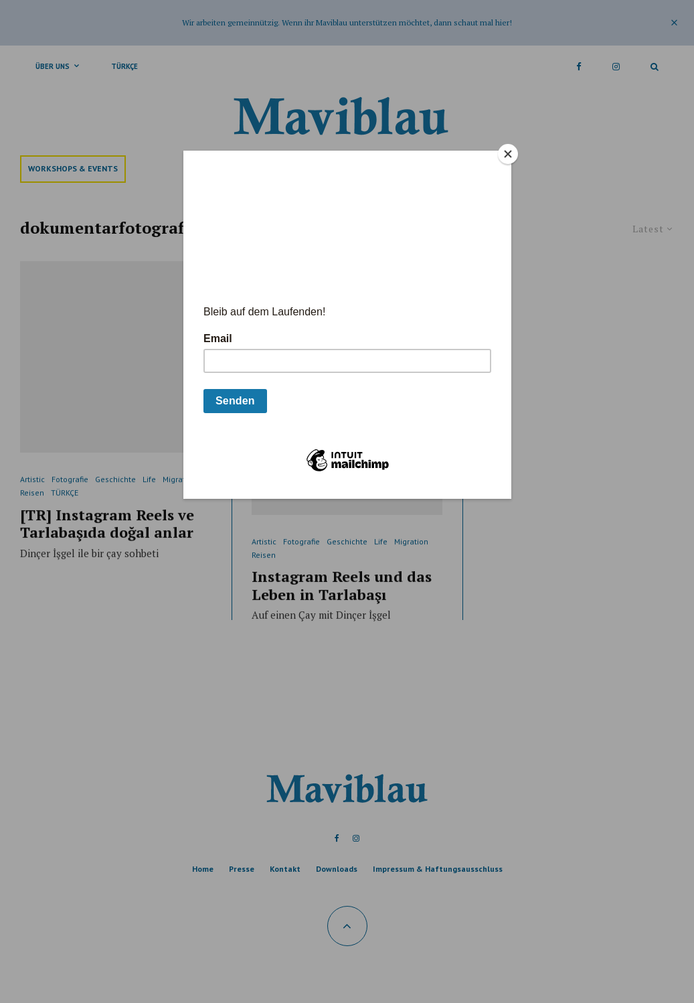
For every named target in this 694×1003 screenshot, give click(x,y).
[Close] (508, 154)
